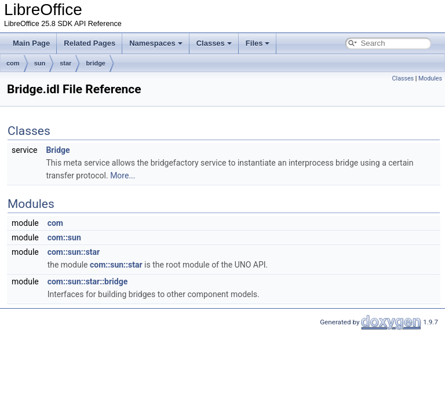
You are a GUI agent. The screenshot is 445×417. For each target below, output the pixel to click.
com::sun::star (74, 252)
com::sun (64, 237)
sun (40, 63)
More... (122, 175)
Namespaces (156, 43)
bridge (95, 63)
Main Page (31, 43)
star (65, 63)
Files (258, 43)
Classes (214, 43)
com (13, 63)
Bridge (58, 150)
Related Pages (89, 43)
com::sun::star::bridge (88, 281)
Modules (430, 78)
